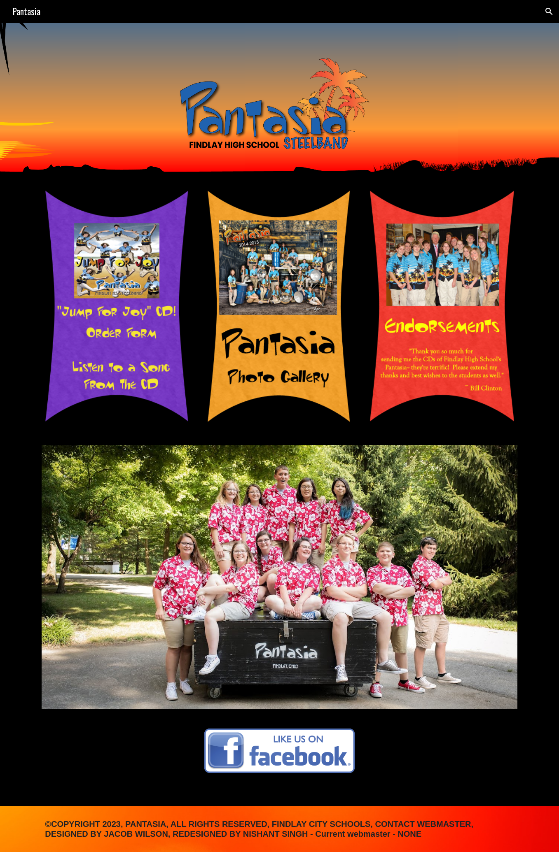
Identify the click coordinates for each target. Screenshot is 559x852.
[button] (549, 11)
